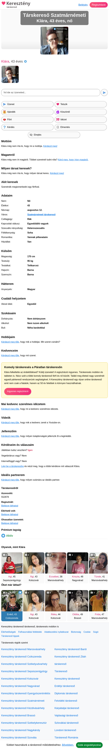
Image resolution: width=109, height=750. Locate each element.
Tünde (97, 576)
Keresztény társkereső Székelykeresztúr (24, 722)
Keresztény (15, 5)
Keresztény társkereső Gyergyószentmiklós (25, 693)
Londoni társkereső (65, 730)
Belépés (83, 4)
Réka (54, 614)
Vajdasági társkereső (66, 715)
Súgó (95, 632)
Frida (97, 614)
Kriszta (75, 576)
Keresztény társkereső (67, 678)
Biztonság (76, 632)
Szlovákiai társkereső (67, 722)
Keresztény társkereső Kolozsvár (19, 678)
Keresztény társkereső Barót (71, 649)
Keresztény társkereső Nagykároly (20, 730)
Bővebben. (68, 744)
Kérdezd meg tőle (10, 342)
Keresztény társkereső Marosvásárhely (23, 649)
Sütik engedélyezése (89, 745)
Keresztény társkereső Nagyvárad (20, 686)
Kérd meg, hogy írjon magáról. (73, 159)
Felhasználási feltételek (30, 632)
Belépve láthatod (9, 506)
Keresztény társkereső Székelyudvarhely (24, 664)
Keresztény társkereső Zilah (70, 656)
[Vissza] (6, 566)
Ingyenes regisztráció (17, 391)
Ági (32, 576)
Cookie (87, 632)
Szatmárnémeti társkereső (41, 214)
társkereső (60, 664)
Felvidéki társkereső (66, 700)
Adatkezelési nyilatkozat (56, 632)
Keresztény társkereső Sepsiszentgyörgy (24, 671)
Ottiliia (75, 614)
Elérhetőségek (8, 632)
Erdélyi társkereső (65, 686)
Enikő (10, 614)
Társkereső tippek (10, 636)
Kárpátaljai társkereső (67, 708)
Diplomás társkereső (66, 693)
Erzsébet (54, 576)
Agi (10, 576)
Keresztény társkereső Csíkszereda (21, 656)
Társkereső (61, 671)
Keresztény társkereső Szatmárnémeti (22, 700)
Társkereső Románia (66, 737)
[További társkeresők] (103, 566)
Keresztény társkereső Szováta (18, 737)
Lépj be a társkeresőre (12, 466)
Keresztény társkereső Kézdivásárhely (23, 708)
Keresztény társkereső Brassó (18, 715)
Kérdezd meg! (50, 146)
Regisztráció (99, 4)
